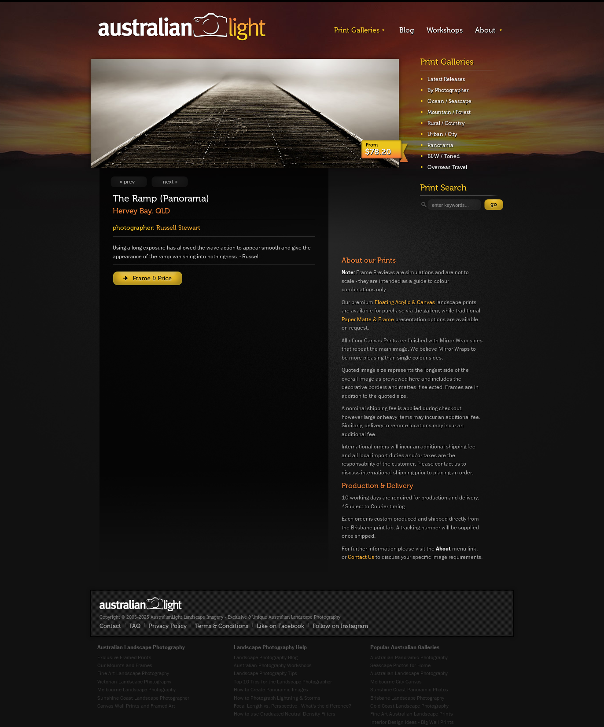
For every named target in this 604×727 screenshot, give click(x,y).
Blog (406, 30)
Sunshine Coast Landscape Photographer (143, 697)
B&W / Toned (443, 156)
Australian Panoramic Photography (409, 657)
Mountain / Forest (449, 112)
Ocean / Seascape (449, 101)
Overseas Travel (447, 167)
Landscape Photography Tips (265, 673)
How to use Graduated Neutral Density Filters (284, 713)
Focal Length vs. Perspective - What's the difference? (292, 705)
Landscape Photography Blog (266, 657)
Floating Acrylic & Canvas (405, 302)
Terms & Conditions (221, 626)
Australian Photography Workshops (273, 665)
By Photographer (448, 90)
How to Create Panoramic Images (271, 689)
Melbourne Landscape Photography (136, 689)
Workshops (445, 30)
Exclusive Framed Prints (124, 657)
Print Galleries (356, 30)
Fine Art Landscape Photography (133, 673)
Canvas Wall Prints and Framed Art (136, 705)
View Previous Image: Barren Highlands (128, 181)
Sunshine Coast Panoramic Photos (409, 689)
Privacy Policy (168, 626)
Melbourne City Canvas (396, 681)
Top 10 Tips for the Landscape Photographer (283, 681)
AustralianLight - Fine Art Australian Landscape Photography (140, 604)
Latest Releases (446, 79)
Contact (110, 626)
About (485, 30)
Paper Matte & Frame (368, 319)
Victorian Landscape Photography (134, 681)
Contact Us (361, 557)
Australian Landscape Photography (409, 673)
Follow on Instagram (340, 626)
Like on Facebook (280, 626)
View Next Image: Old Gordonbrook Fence (169, 181)
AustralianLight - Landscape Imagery (182, 27)
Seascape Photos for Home (400, 665)
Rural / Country (446, 123)
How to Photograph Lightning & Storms (277, 697)
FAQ (134, 626)
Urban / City (442, 134)
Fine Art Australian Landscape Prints (411, 713)
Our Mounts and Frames (124, 665)
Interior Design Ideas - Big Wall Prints (412, 722)
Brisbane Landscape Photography (407, 697)
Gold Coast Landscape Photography (409, 705)
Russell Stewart (178, 227)
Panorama (440, 145)
